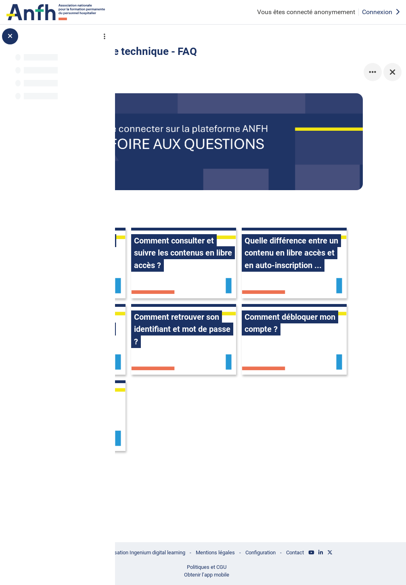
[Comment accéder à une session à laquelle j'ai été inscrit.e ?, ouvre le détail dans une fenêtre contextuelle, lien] (296, 307)
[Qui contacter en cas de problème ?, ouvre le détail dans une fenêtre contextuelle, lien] (186, 460)
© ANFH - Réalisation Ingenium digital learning (174, 551)
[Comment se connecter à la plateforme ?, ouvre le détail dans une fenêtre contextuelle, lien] (186, 231)
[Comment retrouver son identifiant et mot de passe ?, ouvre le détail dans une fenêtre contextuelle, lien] (186, 383)
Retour (151, 53)
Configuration (312, 551)
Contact (351, 551)
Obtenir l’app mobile (254, 574)
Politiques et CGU (254, 566)
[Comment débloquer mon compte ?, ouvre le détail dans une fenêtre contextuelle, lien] (296, 383)
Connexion (381, 12)
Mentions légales (264, 551)
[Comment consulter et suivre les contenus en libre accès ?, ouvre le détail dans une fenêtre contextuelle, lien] (296, 231)
